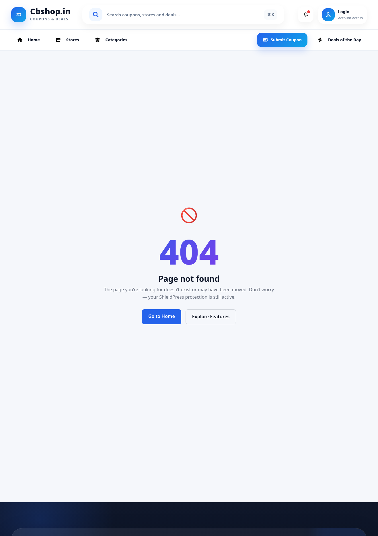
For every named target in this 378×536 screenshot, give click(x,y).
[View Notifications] (305, 14)
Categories (111, 40)
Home (28, 40)
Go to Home (161, 316)
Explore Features (210, 316)
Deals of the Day (339, 40)
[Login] (342, 14)
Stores (67, 40)
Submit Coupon (282, 39)
